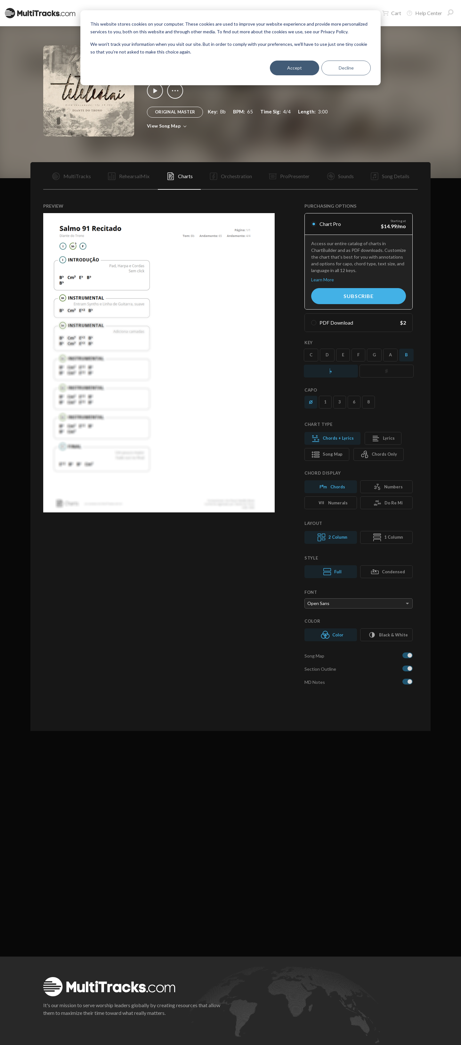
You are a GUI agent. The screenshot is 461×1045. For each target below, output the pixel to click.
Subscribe (358, 296)
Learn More (322, 279)
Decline (346, 67)
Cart (391, 13)
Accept (294, 67)
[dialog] (230, 47)
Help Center (424, 13)
